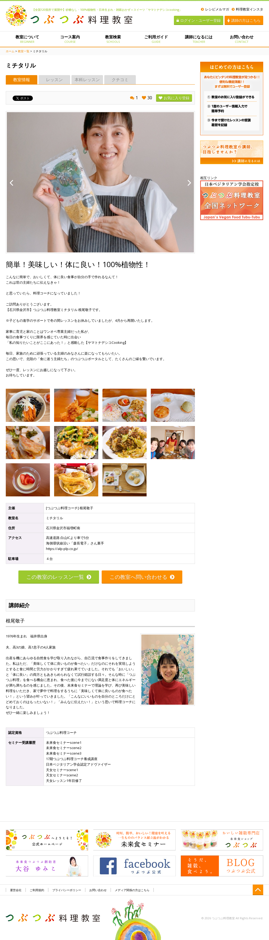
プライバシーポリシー (66, 890)
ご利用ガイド (155, 39)
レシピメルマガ (215, 9)
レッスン (54, 79)
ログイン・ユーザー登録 (199, 20)
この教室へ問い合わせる (142, 576)
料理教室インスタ (247, 9)
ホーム (10, 51)
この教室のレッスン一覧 (58, 576)
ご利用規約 (37, 890)
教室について (27, 39)
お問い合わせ (241, 39)
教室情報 (21, 79)
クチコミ (120, 79)
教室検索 (113, 39)
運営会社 (16, 890)
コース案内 (70, 39)
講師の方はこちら (244, 20)
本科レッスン (87, 79)
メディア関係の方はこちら (132, 890)
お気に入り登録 (174, 97)
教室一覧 (23, 51)
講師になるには (198, 39)
